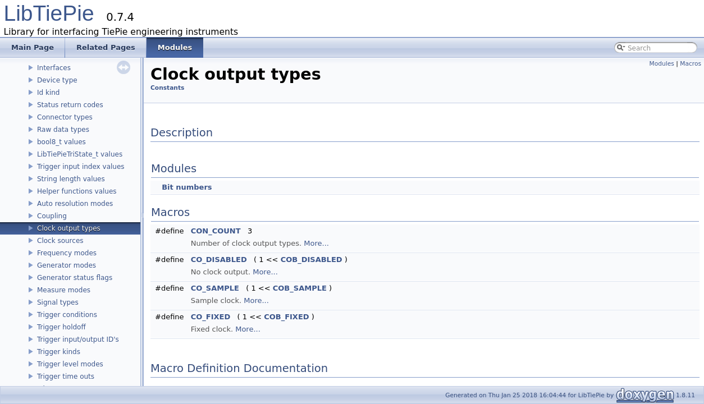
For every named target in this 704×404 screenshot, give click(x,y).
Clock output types (68, 228)
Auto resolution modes (75, 204)
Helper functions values (77, 191)
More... (316, 243)
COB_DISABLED (311, 259)
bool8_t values (61, 142)
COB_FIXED (286, 317)
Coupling (52, 216)
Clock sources (60, 241)
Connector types (65, 117)
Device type (57, 80)
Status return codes (70, 105)
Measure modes (63, 290)
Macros (690, 63)
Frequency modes (67, 253)
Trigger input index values (81, 167)
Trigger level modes (70, 364)
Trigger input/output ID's (78, 339)
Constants (167, 87)
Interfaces (54, 68)
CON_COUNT (216, 231)
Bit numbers (187, 187)
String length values (71, 179)
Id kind (48, 93)
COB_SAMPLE (300, 288)
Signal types (58, 302)
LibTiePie (49, 13)
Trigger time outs (65, 376)
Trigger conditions (67, 315)
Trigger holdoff (61, 327)
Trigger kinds (58, 352)
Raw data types (63, 130)
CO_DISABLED (219, 259)
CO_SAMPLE (215, 288)
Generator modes (66, 265)
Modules (662, 63)
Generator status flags (74, 278)
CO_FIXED (211, 317)
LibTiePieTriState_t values (79, 154)
